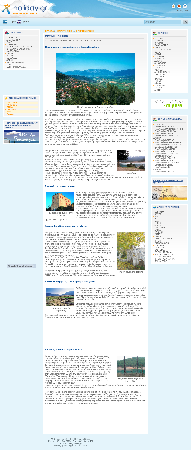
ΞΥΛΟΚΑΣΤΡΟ (161, 45)
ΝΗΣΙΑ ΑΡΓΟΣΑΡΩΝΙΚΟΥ (18, 49)
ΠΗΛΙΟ (158, 241)
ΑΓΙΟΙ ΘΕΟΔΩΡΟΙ (162, 72)
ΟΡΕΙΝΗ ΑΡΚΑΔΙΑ (163, 252)
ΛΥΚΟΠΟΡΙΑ (160, 63)
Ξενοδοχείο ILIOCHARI (165, 158)
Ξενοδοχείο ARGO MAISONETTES (162, 168)
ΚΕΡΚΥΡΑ (11, 109)
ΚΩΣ (157, 221)
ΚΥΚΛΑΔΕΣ (12, 38)
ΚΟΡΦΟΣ (159, 41)
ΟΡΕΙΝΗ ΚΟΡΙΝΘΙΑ (164, 257)
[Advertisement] (21, 81)
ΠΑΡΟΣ (10, 111)
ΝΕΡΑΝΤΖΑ (160, 58)
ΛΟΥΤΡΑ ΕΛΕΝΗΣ (162, 50)
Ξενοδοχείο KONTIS (164, 133)
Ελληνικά (9, 22)
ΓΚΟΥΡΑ (158, 88)
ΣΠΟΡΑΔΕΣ (12, 44)
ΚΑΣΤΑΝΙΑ (159, 76)
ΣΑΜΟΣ (158, 234)
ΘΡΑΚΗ (10, 53)
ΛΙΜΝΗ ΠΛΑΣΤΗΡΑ (163, 239)
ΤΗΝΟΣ (157, 223)
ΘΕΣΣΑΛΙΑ (12, 58)
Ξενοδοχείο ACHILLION (165, 131)
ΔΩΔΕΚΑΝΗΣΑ (13, 40)
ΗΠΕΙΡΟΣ (11, 56)
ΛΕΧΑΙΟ (158, 61)
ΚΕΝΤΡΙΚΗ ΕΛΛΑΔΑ (16, 67)
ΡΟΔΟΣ (10, 114)
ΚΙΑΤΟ (158, 52)
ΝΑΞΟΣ (158, 214)
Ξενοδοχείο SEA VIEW (165, 127)
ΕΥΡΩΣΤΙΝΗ (160, 74)
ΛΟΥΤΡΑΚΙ (159, 38)
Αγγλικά (23, 22)
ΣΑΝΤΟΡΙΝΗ (12, 103)
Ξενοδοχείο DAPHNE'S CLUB (168, 145)
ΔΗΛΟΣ (157, 225)
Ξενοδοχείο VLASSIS (164, 151)
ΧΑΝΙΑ (10, 107)
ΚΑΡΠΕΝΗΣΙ (160, 245)
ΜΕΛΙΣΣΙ (159, 70)
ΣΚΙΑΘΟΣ (159, 236)
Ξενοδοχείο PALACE (164, 160)
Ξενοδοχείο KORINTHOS (166, 147)
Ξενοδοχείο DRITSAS (164, 140)
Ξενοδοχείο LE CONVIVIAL (167, 162)
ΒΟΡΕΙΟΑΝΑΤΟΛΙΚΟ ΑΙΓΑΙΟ (20, 47)
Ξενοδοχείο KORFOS (164, 171)
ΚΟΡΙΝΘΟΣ (160, 65)
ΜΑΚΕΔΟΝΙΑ (13, 51)
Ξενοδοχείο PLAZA (163, 156)
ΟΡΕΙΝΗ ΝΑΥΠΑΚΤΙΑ (165, 259)
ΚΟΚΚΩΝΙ (159, 56)
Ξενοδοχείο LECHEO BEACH (168, 142)
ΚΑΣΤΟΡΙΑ (160, 250)
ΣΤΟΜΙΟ (159, 81)
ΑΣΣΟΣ (157, 90)
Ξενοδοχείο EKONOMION (166, 153)
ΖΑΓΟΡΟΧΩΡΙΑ (162, 243)
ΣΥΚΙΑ (158, 47)
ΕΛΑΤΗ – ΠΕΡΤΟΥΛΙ (164, 254)
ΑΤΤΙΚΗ (9, 60)
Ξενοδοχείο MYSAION (165, 149)
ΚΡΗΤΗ (10, 64)
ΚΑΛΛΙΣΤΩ (160, 124)
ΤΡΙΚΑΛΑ (158, 67)
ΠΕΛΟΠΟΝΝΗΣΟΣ (15, 62)
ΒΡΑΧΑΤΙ (159, 43)
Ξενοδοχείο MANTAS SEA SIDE (169, 129)
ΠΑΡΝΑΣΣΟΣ (161, 261)
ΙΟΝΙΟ (9, 42)
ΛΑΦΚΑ (157, 83)
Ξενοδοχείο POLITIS (164, 165)
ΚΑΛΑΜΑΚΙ (160, 85)
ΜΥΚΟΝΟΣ (12, 105)
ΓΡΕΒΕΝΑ (159, 248)
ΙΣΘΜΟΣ (159, 79)
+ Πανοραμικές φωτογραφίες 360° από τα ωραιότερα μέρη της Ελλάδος (21, 125)
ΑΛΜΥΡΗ (158, 54)
